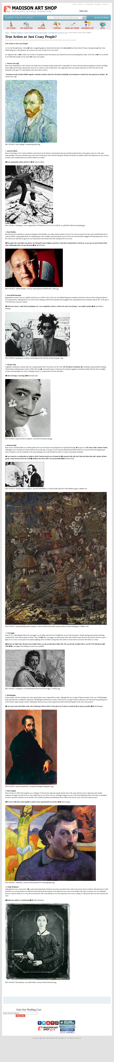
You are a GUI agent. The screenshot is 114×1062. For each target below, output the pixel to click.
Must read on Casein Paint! (38, 32)
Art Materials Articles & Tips (58, 32)
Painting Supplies (17, 32)
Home (75, 4)
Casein (26, 32)
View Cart (83, 11)
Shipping (98, 4)
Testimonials (89, 4)
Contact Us (105, 4)
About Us (81, 4)
